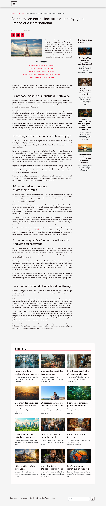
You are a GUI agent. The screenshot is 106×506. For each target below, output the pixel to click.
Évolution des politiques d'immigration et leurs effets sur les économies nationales (26, 406)
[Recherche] (79, 499)
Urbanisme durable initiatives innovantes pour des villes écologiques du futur (25, 438)
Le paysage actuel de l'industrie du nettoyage (41, 65)
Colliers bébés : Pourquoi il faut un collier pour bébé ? (85, 92)
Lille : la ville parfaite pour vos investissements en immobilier (25, 470)
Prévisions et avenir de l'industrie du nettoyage (41, 77)
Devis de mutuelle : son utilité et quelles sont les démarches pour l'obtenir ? (85, 124)
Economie (13, 498)
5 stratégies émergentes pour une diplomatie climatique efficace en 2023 (79, 406)
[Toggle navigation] (14, 3)
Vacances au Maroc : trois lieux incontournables (77, 437)
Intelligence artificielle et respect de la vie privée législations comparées (78, 375)
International (20, 13)
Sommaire (43, 61)
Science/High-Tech (42, 498)
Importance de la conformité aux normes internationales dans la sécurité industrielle (26, 375)
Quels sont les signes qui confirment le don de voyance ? (85, 61)
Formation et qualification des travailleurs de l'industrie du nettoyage (41, 74)
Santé (32, 498)
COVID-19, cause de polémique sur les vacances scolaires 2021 (52, 437)
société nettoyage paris (42, 230)
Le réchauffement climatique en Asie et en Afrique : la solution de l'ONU (78, 470)
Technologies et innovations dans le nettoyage (41, 68)
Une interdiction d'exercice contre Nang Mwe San (52, 469)
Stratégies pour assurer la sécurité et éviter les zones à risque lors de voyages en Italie (52, 406)
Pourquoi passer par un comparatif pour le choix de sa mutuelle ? (85, 158)
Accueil (13, 13)
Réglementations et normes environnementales (41, 71)
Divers (53, 498)
